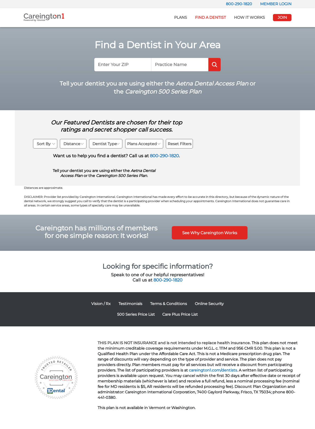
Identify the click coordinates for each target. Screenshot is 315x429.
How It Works (249, 17)
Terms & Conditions (168, 303)
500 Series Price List (136, 314)
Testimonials (130, 303)
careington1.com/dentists (213, 370)
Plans (180, 17)
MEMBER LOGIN (275, 4)
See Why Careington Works (209, 232)
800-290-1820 (239, 4)
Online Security (209, 303)
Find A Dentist (210, 17)
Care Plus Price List (180, 314)
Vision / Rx (101, 303)
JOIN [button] (282, 17)
